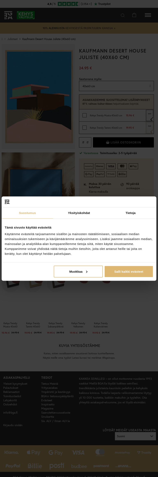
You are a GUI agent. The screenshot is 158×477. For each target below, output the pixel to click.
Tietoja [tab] (131, 213)
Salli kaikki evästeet (128, 271)
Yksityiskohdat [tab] (79, 213)
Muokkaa (78, 271)
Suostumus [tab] (27, 213)
